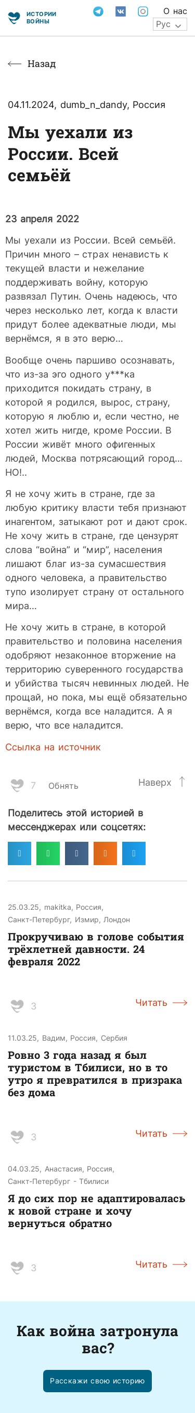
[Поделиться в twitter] (134, 853)
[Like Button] (17, 785)
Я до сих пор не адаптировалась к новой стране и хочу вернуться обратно (96, 1210)
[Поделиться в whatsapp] (48, 853)
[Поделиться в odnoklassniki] (105, 853)
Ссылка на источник (53, 746)
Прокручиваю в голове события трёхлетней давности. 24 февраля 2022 (96, 949)
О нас (175, 11)
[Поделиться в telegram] (19, 853)
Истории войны (42, 17)
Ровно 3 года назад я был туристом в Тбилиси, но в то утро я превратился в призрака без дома (95, 1073)
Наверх (155, 782)
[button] (97, 1381)
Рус (163, 24)
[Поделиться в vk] (76, 853)
